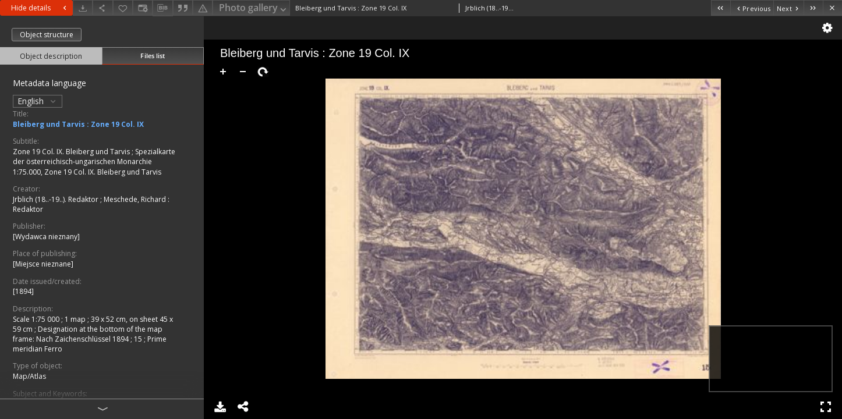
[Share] (102, 8)
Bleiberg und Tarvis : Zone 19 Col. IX (78, 124)
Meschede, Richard (136, 199)
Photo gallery (253, 8)
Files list (152, 55)
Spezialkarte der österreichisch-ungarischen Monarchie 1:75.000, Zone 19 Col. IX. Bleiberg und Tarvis (94, 161)
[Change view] (143, 8)
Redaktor (28, 209)
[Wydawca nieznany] (46, 237)
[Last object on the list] (813, 8)
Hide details (40, 8)
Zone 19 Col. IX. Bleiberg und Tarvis (72, 152)
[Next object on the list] (788, 8)
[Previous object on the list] (751, 8)
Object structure (46, 35)
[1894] (23, 291)
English (37, 100)
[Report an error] (203, 8)
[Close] (832, 8)
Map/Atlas (29, 376)
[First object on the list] (720, 8)
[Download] (83, 8)
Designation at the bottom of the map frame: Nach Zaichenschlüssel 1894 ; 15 (87, 334)
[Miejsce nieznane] (43, 264)
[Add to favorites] (123, 8)
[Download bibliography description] (162, 8)
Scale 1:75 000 (37, 319)
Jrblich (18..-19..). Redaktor (56, 199)
